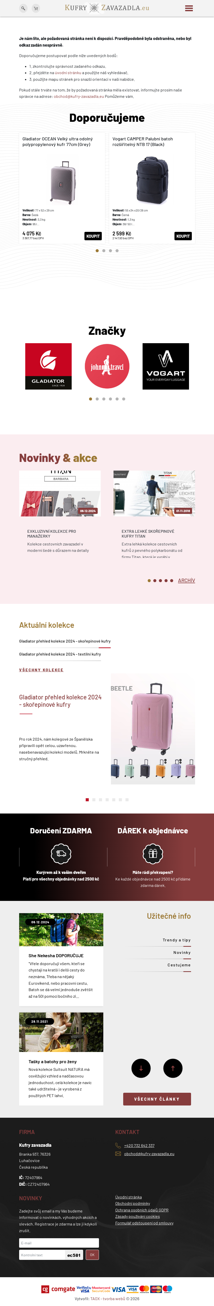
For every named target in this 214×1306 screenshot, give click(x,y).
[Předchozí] (173, 1068)
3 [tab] (110, 250)
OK (92, 1254)
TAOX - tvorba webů (107, 1298)
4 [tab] (117, 250)
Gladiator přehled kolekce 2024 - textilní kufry (60, 653)
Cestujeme (179, 964)
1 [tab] (97, 250)
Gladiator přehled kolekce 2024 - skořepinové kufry (65, 640)
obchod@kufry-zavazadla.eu (79, 96)
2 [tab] (103, 250)
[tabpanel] (62, 188)
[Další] (141, 1068)
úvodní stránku (68, 72)
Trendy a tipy (177, 939)
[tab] (186, 580)
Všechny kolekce (41, 670)
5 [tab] (117, 399)
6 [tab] (123, 399)
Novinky (182, 952)
